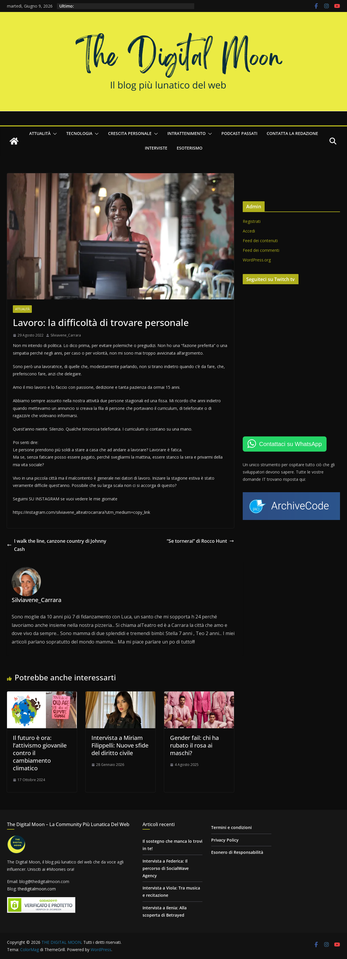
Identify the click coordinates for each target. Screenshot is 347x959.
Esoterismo (189, 148)
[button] (54, 133)
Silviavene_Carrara (66, 335)
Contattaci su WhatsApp (290, 444)
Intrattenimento (186, 133)
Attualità (40, 133)
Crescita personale (130, 133)
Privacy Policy (225, 840)
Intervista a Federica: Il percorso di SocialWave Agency (166, 868)
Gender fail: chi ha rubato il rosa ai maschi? (194, 745)
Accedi (249, 231)
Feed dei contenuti (260, 240)
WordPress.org (257, 260)
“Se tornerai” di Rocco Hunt (200, 541)
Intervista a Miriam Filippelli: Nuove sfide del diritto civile (119, 745)
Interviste (156, 148)
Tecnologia (79, 133)
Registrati (252, 221)
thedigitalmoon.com (37, 889)
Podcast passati (239, 133)
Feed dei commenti (261, 250)
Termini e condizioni (231, 827)
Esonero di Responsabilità (237, 852)
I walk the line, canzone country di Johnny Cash (56, 545)
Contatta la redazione (292, 133)
